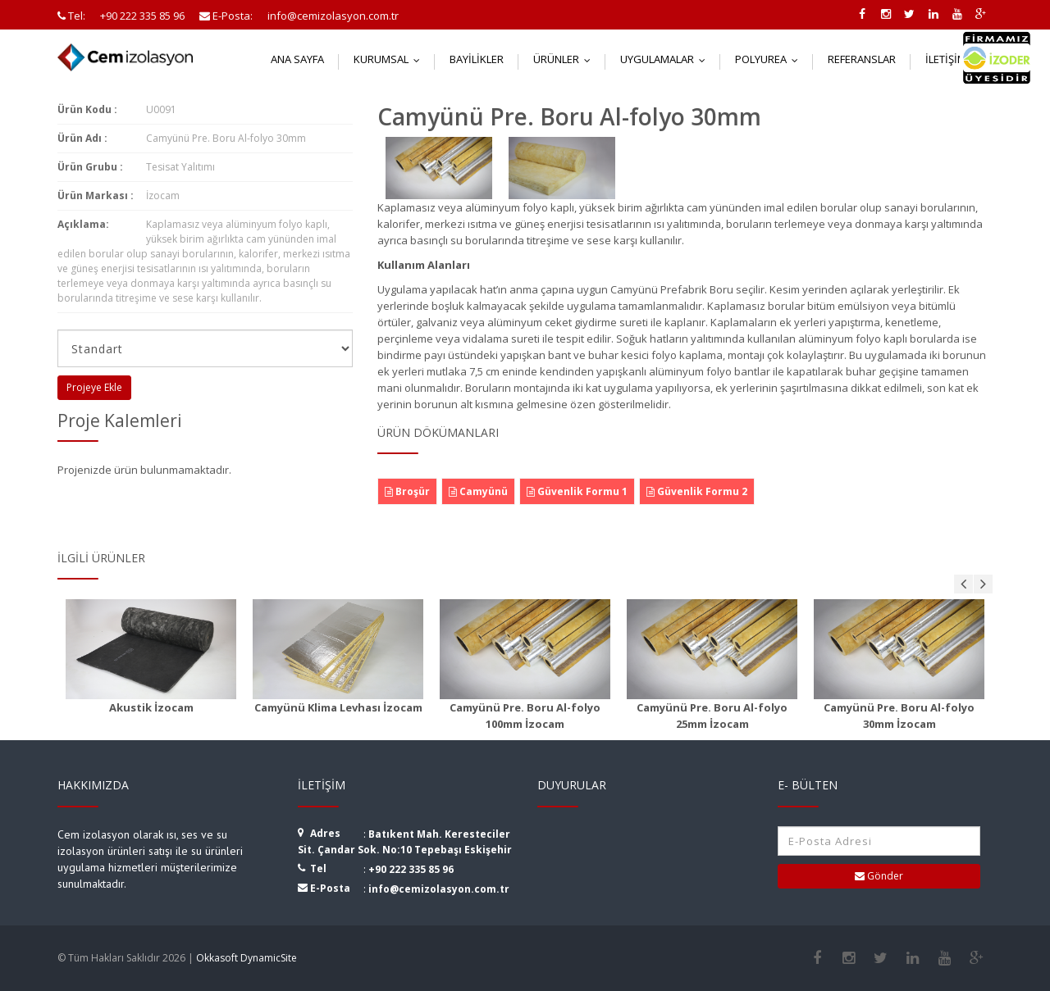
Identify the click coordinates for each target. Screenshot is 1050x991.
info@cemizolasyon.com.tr (438, 889)
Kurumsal (390, 59)
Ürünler (565, 59)
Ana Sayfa (297, 59)
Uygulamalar (666, 59)
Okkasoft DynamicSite (246, 958)
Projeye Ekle (94, 387)
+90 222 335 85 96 (411, 869)
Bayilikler (477, 59)
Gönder (879, 876)
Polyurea (770, 59)
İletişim (955, 59)
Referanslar (862, 59)
